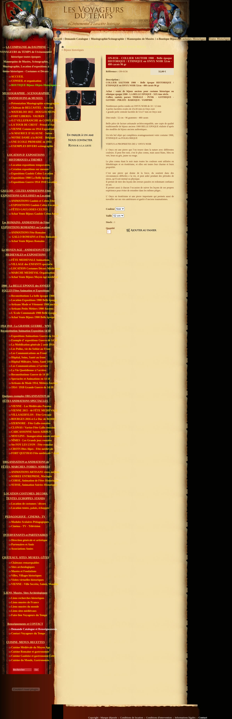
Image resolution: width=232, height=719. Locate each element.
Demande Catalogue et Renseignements (33, 629)
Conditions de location (132, 717)
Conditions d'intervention (158, 717)
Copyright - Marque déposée (102, 717)
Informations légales (185, 717)
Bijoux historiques (74, 50)
